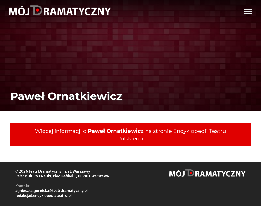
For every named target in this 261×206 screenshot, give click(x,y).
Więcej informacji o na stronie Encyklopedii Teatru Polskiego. (130, 135)
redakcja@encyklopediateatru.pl (43, 196)
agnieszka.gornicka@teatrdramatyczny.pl (51, 191)
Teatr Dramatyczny (45, 172)
